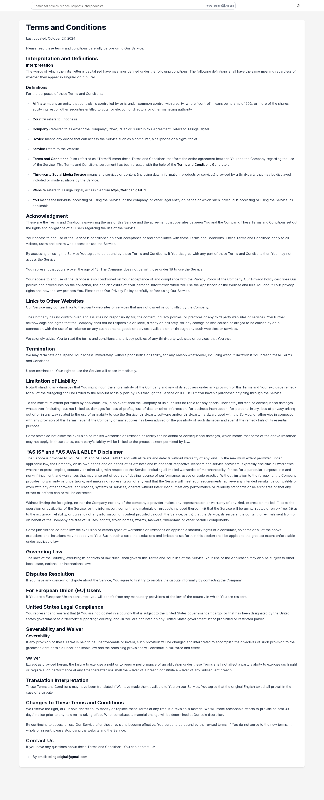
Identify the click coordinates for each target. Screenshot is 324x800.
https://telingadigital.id (128, 190)
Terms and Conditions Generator (202, 164)
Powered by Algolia (219, 5)
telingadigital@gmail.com (67, 757)
